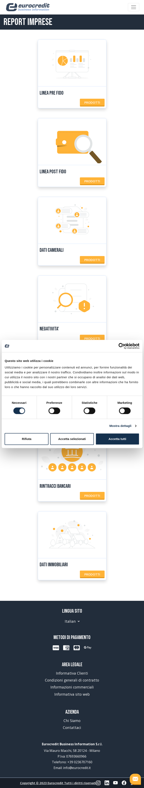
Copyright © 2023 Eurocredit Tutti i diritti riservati (58, 783)
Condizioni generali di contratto (72, 680)
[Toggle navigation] (133, 7)
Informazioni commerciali (72, 687)
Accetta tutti (117, 439)
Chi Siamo (72, 720)
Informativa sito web (72, 694)
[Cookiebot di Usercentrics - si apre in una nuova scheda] (121, 346)
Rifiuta (26, 439)
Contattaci (72, 727)
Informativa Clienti (72, 673)
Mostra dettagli (120, 426)
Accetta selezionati (72, 439)
